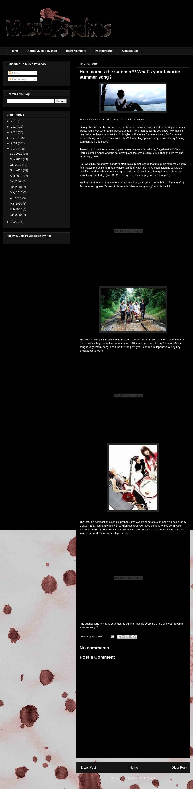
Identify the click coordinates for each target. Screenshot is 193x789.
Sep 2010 (16, 170)
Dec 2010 (16, 153)
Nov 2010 (16, 159)
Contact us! (130, 50)
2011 (14, 143)
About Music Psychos (42, 50)
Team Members (76, 50)
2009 (14, 221)
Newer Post (88, 767)
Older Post (178, 767)
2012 (14, 137)
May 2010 (16, 192)
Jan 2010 (16, 214)
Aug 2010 (16, 175)
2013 (14, 132)
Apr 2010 (16, 198)
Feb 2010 (16, 209)
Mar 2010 (16, 203)
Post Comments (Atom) (141, 778)
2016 (14, 121)
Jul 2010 (16, 181)
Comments (17, 79)
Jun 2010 (16, 187)
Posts (14, 72)
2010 (14, 148)
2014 (14, 126)
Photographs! (104, 50)
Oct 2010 (16, 164)
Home (15, 50)
